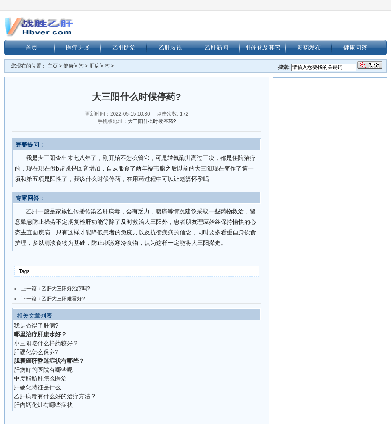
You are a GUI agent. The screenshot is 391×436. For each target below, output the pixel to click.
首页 (31, 47)
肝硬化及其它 (262, 47)
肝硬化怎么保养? (36, 352)
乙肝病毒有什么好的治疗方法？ (55, 396)
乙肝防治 (124, 47)
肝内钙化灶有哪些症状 (43, 405)
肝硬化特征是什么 (37, 387)
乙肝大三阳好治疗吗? (66, 289)
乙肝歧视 (170, 47)
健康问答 (355, 47)
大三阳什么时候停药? (152, 121)
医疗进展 (78, 47)
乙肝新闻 (216, 47)
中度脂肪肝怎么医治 (40, 378)
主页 (53, 66)
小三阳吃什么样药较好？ (46, 343)
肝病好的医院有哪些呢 (43, 369)
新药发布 (309, 47)
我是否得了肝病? (36, 325)
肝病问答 (100, 66)
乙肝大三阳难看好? (63, 299)
